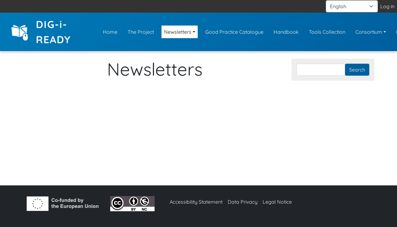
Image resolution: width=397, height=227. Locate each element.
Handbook (286, 32)
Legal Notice (277, 202)
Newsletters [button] (177, 32)
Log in (387, 6)
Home (110, 32)
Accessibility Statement (196, 202)
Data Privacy (243, 202)
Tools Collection (327, 32)
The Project (141, 32)
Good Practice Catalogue (234, 32)
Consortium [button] (368, 32)
